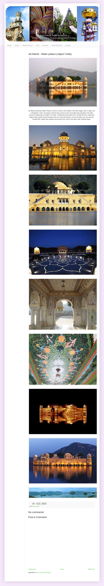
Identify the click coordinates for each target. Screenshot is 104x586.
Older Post (91, 569)
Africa (17, 45)
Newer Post (32, 569)
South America (27, 45)
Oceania (45, 45)
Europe (67, 45)
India (37, 506)
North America (57, 45)
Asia (37, 45)
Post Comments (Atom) (44, 572)
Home (9, 45)
